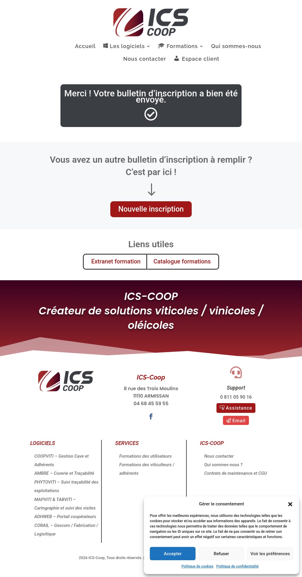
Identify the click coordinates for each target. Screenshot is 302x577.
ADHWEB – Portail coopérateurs (65, 516)
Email (239, 420)
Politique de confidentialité (237, 566)
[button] (290, 504)
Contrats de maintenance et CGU (235, 473)
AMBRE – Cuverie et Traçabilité (64, 473)
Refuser (221, 553)
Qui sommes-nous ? (223, 464)
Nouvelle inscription (151, 209)
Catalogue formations (182, 261)
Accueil (85, 46)
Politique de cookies (197, 566)
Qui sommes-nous (236, 46)
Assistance (239, 408)
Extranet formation (112, 261)
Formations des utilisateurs (145, 456)
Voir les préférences (270, 553)
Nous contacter (144, 59)
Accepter (172, 553)
